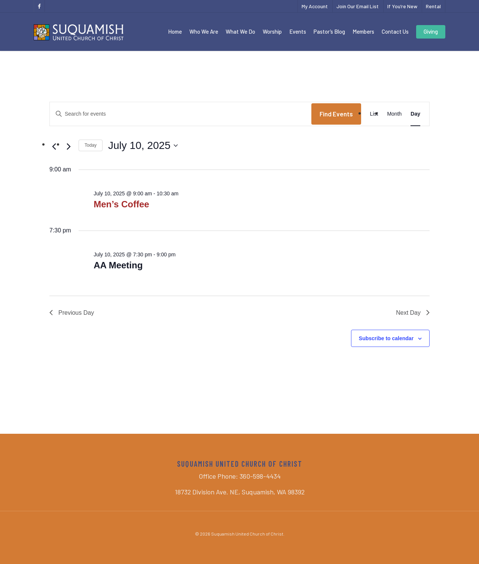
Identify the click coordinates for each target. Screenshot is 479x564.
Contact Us (395, 31)
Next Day (413, 313)
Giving (431, 31)
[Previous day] (53, 146)
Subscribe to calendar (386, 338)
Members (363, 31)
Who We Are (203, 31)
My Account (315, 6)
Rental (433, 6)
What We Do (240, 31)
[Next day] (68, 146)
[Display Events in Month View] (394, 114)
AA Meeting (118, 265)
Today (91, 145)
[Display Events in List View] (374, 114)
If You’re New (402, 6)
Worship (272, 31)
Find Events (336, 114)
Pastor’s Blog (329, 31)
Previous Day (71, 313)
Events (297, 31)
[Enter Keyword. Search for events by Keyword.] (180, 114)
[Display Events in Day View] (415, 114)
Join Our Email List (357, 6)
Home (175, 31)
